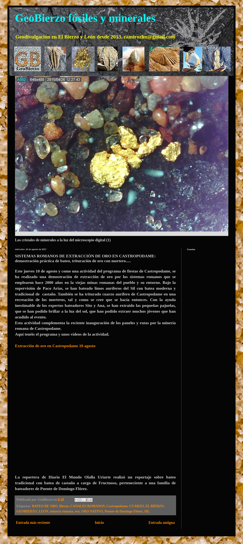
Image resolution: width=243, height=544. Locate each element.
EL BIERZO (154, 506)
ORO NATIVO (92, 511)
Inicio (99, 522)
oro (77, 511)
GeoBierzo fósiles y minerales (85, 18)
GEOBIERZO (26, 511)
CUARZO (136, 506)
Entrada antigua (161, 522)
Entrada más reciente (33, 522)
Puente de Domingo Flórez (124, 511)
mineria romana (61, 511)
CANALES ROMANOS (87, 506)
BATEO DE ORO (45, 506)
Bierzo (64, 506)
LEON (43, 511)
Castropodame (117, 506)
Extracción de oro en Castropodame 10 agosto (55, 345)
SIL (147, 511)
